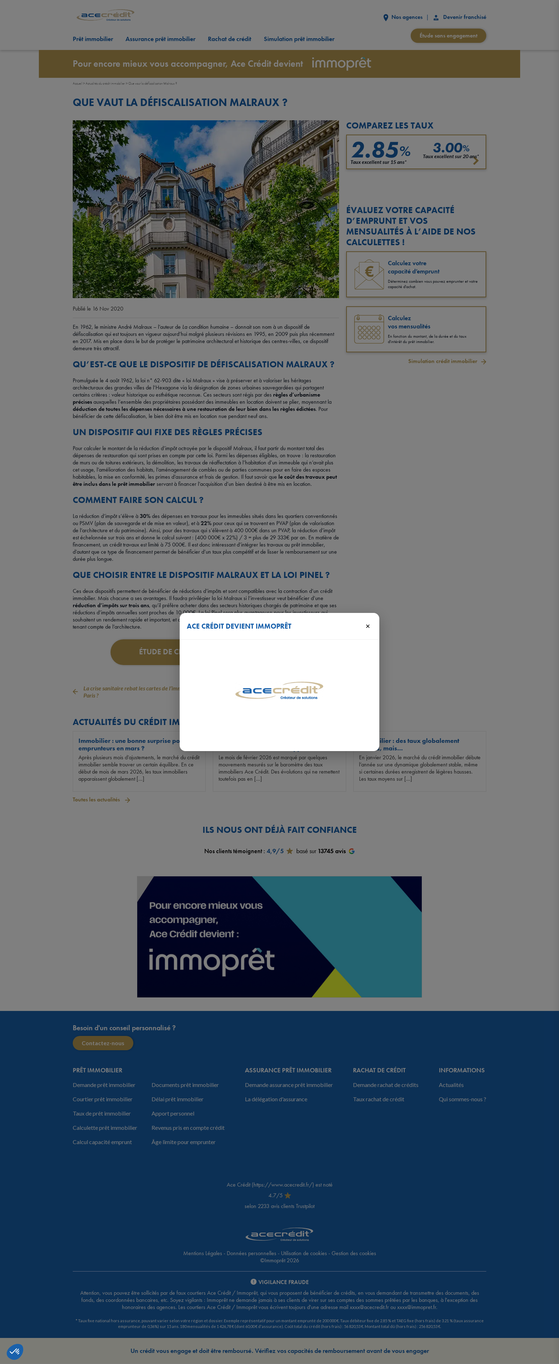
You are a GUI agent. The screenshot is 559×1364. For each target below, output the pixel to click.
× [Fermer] (367, 625)
